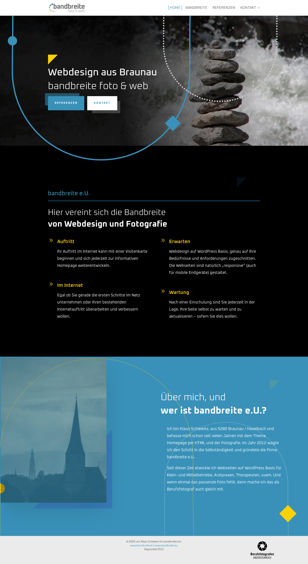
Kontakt (37, 103)
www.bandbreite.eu (166, 545)
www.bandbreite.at (141, 545)
